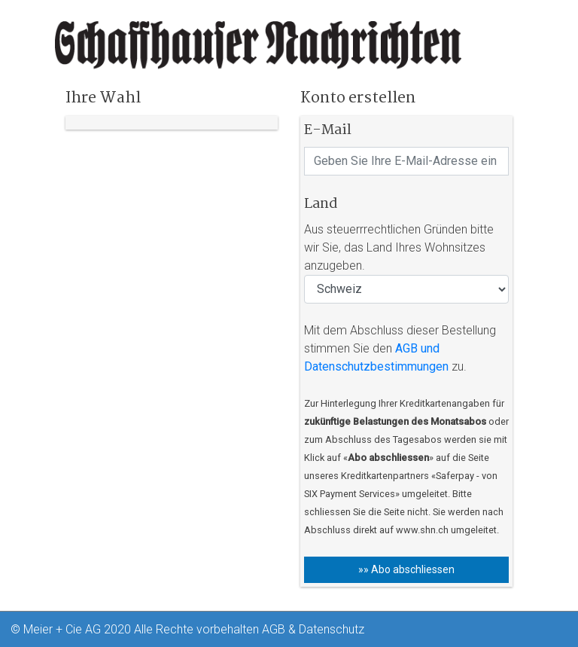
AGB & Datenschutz (313, 629)
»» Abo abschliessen (406, 569)
